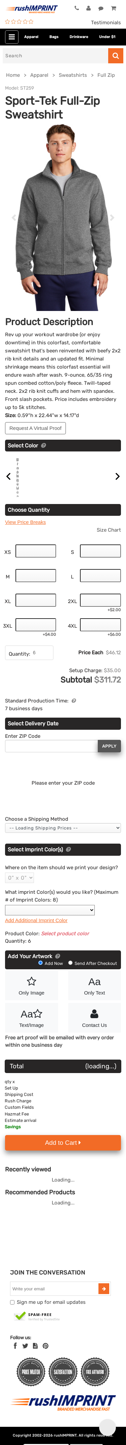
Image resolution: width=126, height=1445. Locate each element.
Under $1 (107, 37)
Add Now (51, 977)
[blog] (35, 1360)
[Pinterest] (45, 1360)
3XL (7, 641)
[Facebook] (15, 1360)
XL (8, 616)
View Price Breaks (25, 537)
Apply (109, 760)
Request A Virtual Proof (35, 428)
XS (7, 567)
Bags (53, 37)
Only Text (95, 999)
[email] (55, 1303)
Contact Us (95, 1032)
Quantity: (19, 669)
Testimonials (106, 23)
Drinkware (79, 37)
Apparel (31, 37)
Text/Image (31, 1032)
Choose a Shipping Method (36, 834)
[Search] (55, 55)
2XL (72, 616)
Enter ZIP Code (22, 751)
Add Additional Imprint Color (36, 935)
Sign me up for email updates (51, 1317)
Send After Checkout (92, 977)
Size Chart (109, 544)
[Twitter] (25, 1360)
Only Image (31, 999)
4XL (72, 641)
